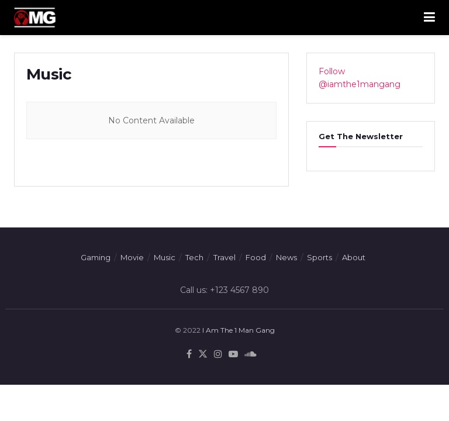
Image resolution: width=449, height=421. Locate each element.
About (353, 257)
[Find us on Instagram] (218, 354)
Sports (319, 257)
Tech (194, 257)
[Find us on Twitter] (203, 354)
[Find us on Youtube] (233, 354)
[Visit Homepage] (35, 17)
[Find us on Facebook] (189, 354)
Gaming (95, 257)
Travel (224, 257)
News (286, 257)
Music (164, 257)
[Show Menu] (429, 17)
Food (256, 257)
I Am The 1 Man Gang (238, 330)
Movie (132, 257)
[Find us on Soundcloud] (250, 354)
